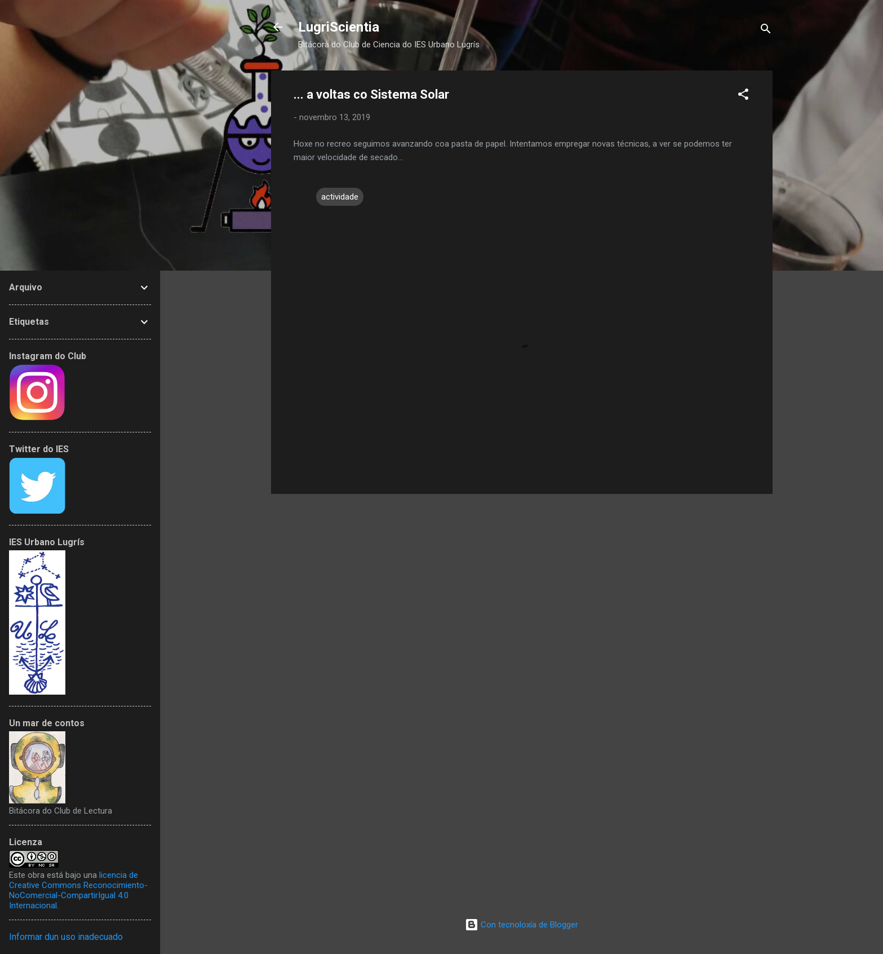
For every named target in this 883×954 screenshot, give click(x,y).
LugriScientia (338, 27)
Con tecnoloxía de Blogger (521, 925)
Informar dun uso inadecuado (66, 936)
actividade (339, 197)
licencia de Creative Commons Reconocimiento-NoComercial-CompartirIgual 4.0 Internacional (78, 890)
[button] (743, 96)
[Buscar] (766, 31)
